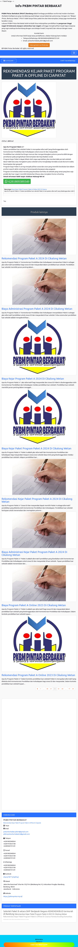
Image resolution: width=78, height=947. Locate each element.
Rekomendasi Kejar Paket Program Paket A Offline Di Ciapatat (22, 823)
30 (47, 688)
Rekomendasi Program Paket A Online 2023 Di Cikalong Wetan (38, 675)
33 (58, 688)
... (43, 688)
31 (51, 688)
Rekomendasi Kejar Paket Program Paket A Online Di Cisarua (16, 919)
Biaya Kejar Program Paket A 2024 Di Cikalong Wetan (33, 378)
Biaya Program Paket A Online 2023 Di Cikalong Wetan (34, 605)
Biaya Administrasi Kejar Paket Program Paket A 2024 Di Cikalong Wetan (34, 553)
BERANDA (39, 939)
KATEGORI (9, 61)
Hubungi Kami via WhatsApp (39, 45)
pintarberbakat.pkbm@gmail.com (15, 832)
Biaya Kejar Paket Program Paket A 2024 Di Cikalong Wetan (36, 448)
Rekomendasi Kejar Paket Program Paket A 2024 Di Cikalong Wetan (37, 500)
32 (55, 688)
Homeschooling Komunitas (61, 917)
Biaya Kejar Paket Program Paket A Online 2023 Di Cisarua (29, 189)
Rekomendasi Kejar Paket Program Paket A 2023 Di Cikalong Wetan (41, 914)
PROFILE (39, 942)
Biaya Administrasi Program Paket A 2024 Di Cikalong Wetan (37, 308)
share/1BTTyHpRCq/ (11, 877)
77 (69, 688)
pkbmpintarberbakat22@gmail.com (16, 834)
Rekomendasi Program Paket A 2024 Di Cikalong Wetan (34, 258)
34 (62, 688)
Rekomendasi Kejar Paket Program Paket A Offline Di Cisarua (27, 917)
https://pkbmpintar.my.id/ (12, 896)
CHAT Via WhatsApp (67, 61)
